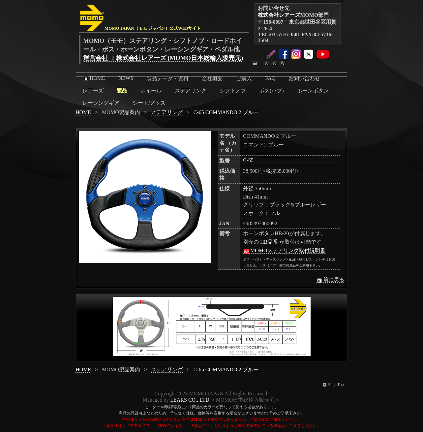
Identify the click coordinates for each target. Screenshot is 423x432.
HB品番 (269, 242)
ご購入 (244, 78)
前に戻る (330, 280)
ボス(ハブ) (271, 90)
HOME (93, 78)
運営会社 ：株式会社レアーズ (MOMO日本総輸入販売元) (163, 57)
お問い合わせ (304, 78)
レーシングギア (100, 103)
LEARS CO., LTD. (190, 400)
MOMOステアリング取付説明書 (284, 251)
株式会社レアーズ (279, 15)
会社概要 (212, 78)
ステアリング (190, 90)
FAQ (270, 78)
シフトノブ (233, 90)
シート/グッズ (149, 103)
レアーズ (93, 90)
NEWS (125, 78)
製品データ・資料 (167, 78)
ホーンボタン (313, 90)
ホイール (151, 90)
